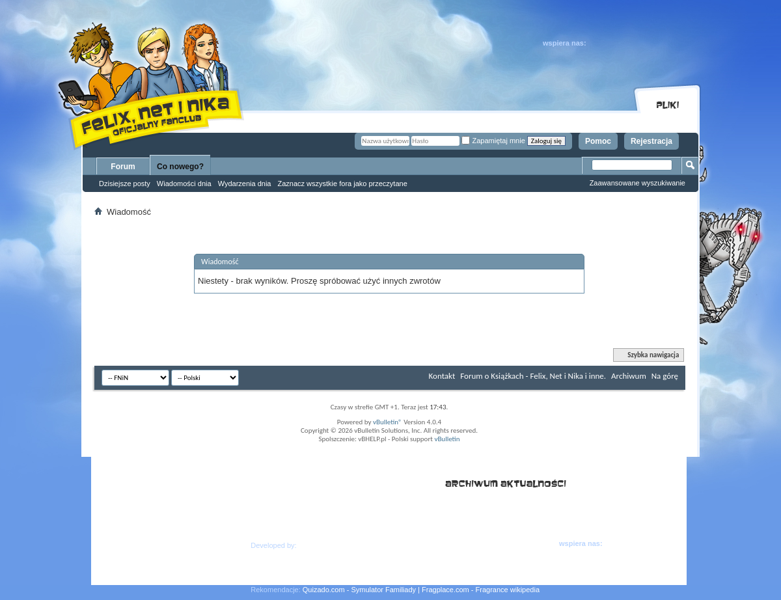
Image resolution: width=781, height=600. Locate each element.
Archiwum (628, 376)
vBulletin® (387, 422)
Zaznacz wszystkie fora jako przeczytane (342, 183)
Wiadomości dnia (184, 183)
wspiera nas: (564, 43)
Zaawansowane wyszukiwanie (637, 183)
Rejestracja (651, 141)
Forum (123, 166)
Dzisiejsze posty (124, 183)
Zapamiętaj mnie (493, 140)
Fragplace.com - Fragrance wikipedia (481, 589)
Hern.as (311, 545)
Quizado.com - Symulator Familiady (359, 589)
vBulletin (446, 439)
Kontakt (442, 376)
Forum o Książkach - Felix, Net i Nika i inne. (533, 376)
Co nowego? (180, 166)
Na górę (664, 376)
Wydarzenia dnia (244, 183)
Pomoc (598, 141)
